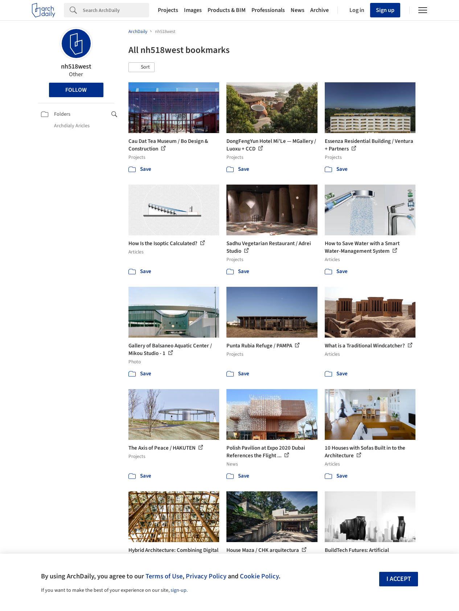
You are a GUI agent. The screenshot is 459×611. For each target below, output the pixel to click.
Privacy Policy (206, 576)
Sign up (385, 10)
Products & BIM (227, 10)
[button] (141, 67)
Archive (319, 10)
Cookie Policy (259, 576)
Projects (168, 10)
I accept (398, 578)
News (297, 10)
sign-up (179, 590)
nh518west (76, 66)
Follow (76, 90)
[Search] (116, 10)
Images (193, 10)
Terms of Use (164, 576)
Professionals (268, 10)
